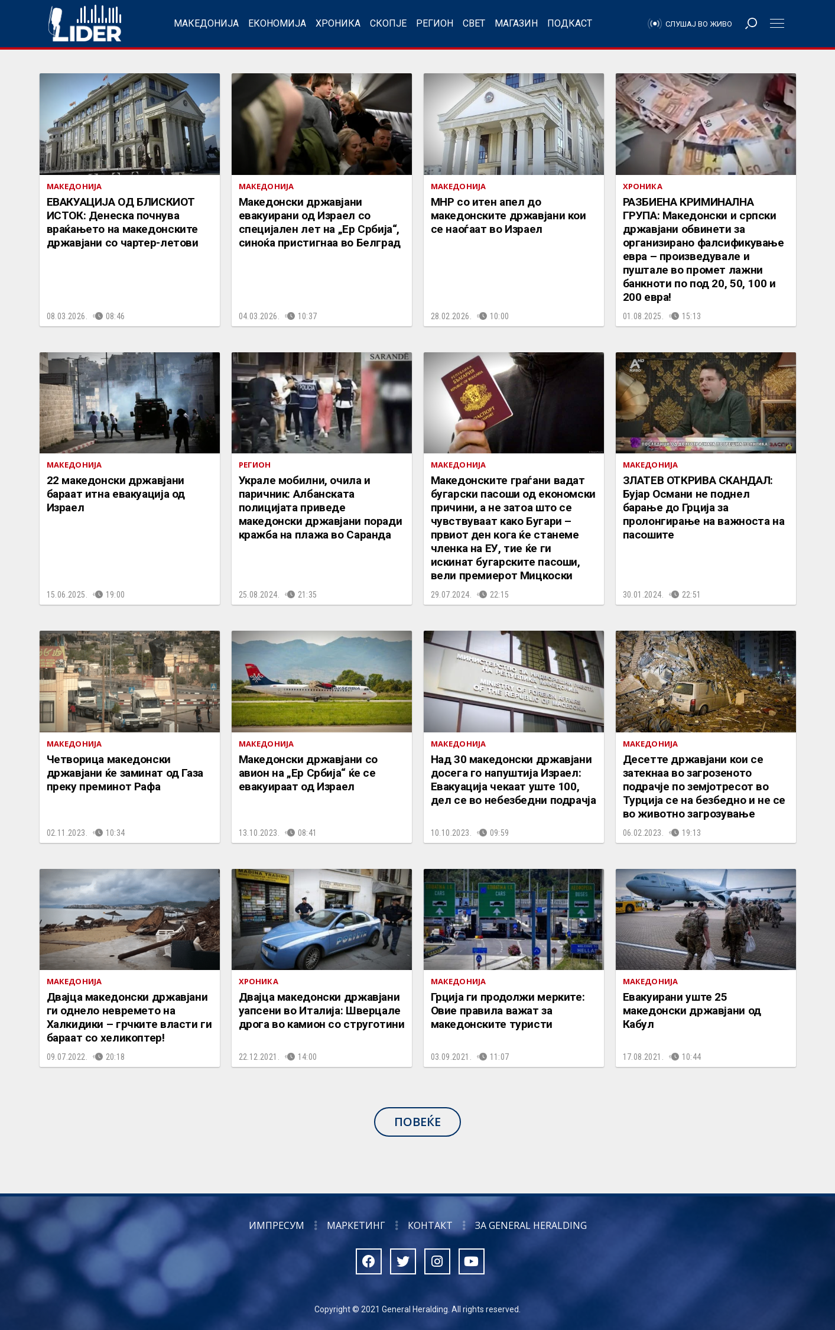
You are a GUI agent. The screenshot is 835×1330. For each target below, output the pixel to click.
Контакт (430, 1225)
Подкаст (569, 23)
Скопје (388, 23)
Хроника (338, 23)
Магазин (516, 23)
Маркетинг (356, 1225)
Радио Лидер (85, 23)
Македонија (206, 23)
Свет (474, 23)
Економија (277, 23)
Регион (434, 23)
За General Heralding (531, 1225)
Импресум (276, 1225)
